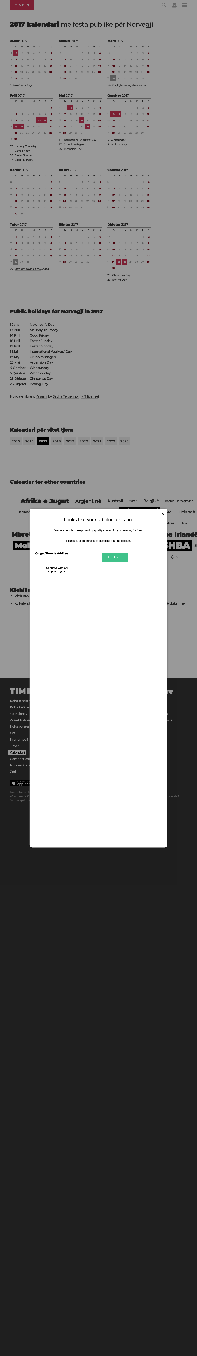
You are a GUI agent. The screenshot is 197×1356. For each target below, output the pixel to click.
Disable (115, 557)
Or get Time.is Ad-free (51, 553)
